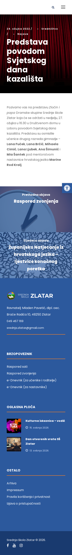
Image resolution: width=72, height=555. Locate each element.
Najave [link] (22, 34)
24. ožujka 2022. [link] (19, 29)
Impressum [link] (15, 490)
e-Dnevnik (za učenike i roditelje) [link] (31, 380)
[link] (67, 188)
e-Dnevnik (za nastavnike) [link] (27, 387)
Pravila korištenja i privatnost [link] (28, 497)
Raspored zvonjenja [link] (21, 373)
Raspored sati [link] (17, 366)
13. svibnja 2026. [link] (39, 450)
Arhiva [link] (11, 483)
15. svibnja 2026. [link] (39, 427)
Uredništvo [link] (49, 29)
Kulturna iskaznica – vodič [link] (45, 421)
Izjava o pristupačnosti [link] (24, 503)
